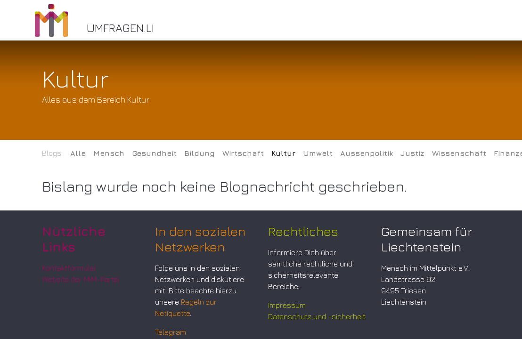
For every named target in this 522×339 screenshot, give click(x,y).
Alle (78, 153)
